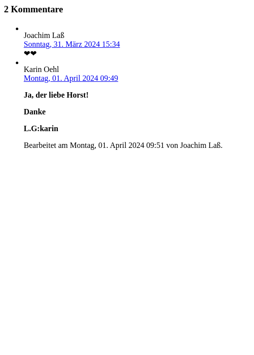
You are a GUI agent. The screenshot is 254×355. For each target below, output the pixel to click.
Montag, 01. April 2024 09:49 (71, 78)
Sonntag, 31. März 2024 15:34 (72, 44)
